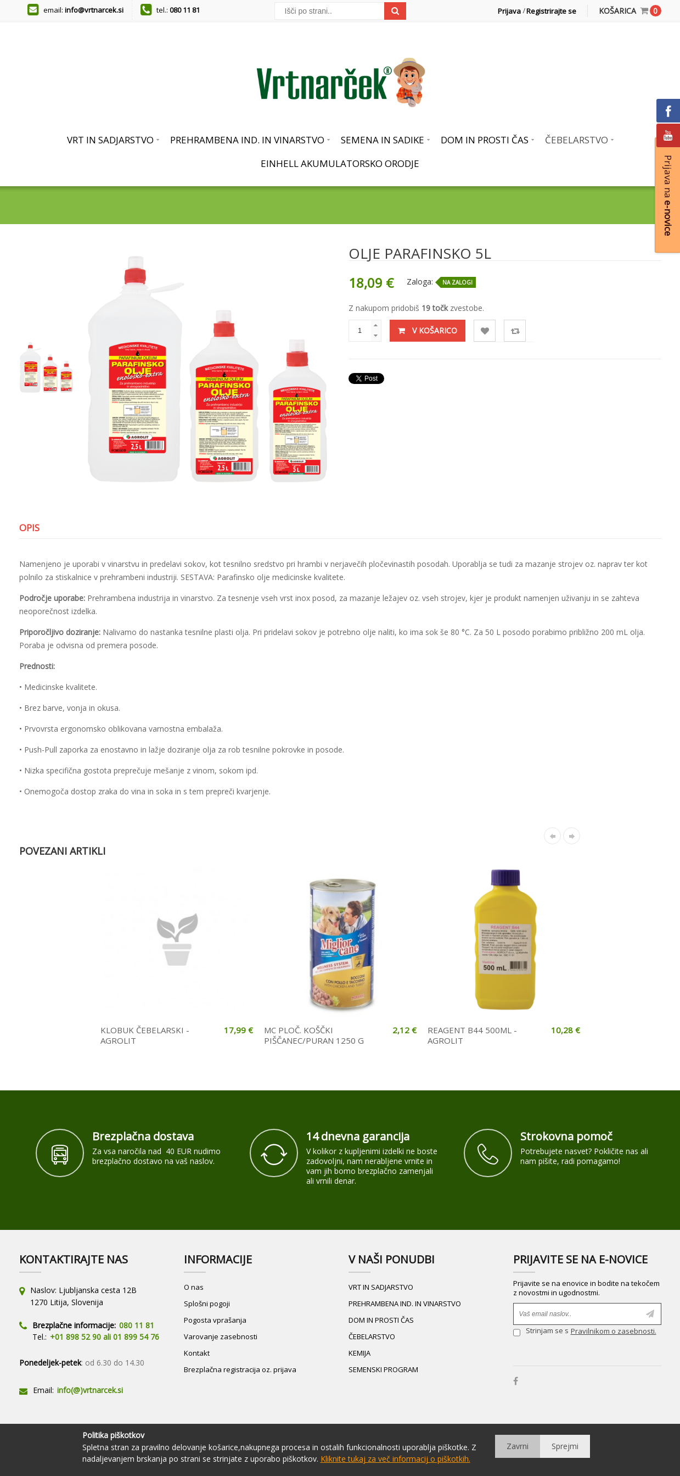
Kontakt (197, 1353)
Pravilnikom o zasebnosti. (613, 1331)
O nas (194, 1287)
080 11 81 (185, 10)
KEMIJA (359, 1353)
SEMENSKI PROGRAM (383, 1369)
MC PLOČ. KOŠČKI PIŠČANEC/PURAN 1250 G (314, 1035)
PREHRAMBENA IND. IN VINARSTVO (405, 1303)
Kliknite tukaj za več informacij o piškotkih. (395, 1458)
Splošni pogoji (207, 1303)
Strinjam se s (541, 1332)
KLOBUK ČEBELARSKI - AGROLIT (144, 1035)
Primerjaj (515, 331)
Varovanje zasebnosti (220, 1336)
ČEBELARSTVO (372, 1336)
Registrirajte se (551, 11)
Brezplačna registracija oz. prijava (240, 1369)
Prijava (509, 11)
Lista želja (485, 331)
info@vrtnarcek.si (94, 10)
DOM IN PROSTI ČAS (381, 1320)
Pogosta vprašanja (215, 1320)
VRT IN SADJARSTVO (381, 1287)
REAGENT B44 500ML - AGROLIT (472, 1035)
